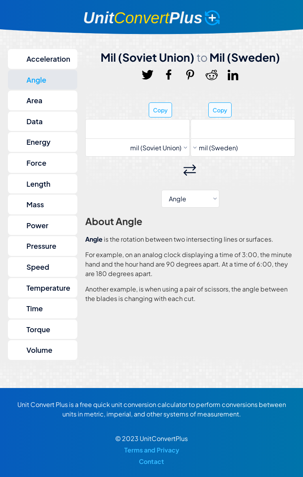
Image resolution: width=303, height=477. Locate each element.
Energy (38, 141)
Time (34, 308)
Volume (39, 349)
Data (34, 121)
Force (36, 162)
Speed (37, 266)
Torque (38, 329)
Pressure (41, 245)
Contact (151, 461)
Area (34, 100)
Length (38, 183)
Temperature (48, 287)
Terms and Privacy (151, 450)
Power (37, 225)
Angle (36, 79)
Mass (35, 204)
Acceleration (48, 58)
